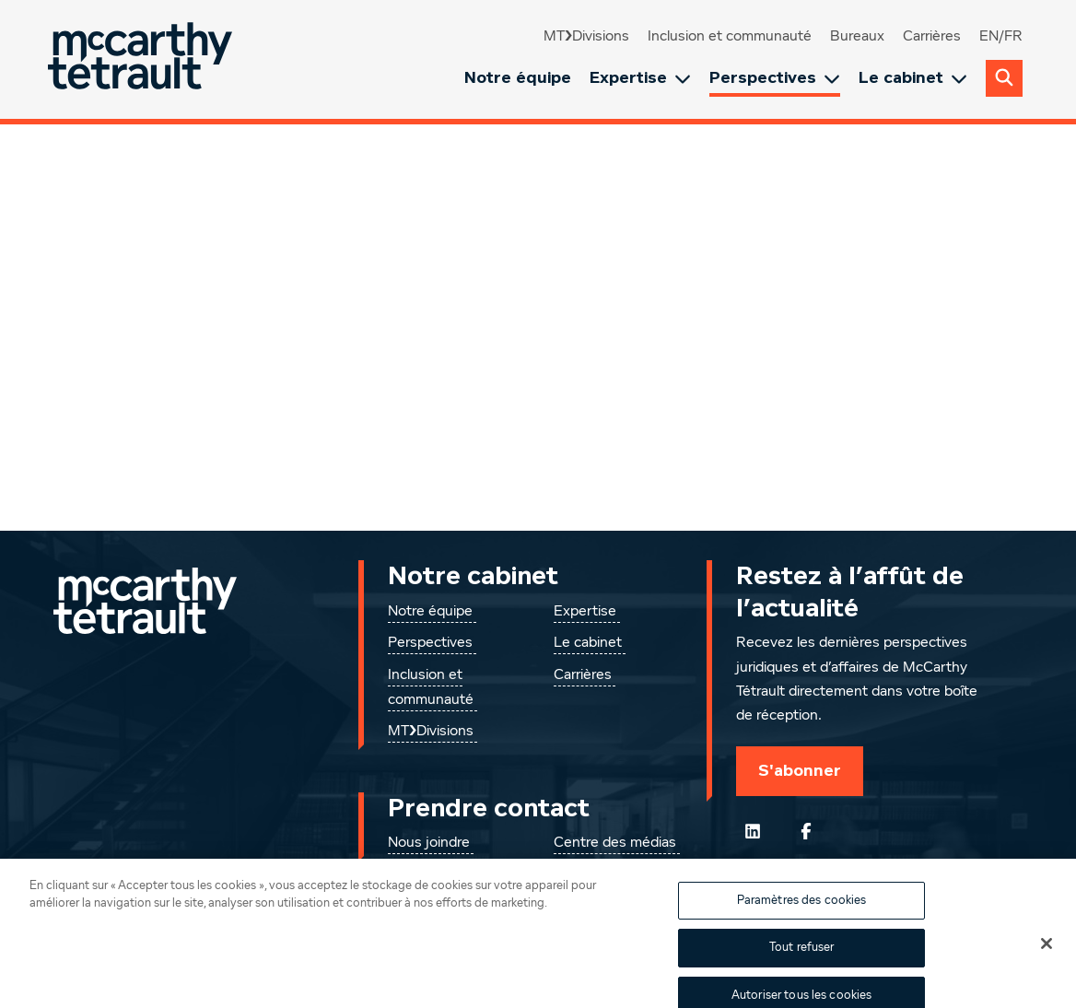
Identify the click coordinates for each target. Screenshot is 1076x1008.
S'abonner (799, 770)
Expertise (640, 77)
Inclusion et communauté (730, 36)
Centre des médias (615, 843)
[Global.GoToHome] (142, 59)
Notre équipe (517, 77)
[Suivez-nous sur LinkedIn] (752, 831)
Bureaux (857, 36)
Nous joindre (429, 843)
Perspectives (774, 77)
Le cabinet (913, 77)
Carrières (932, 36)
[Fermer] (1046, 955)
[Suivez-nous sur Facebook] (806, 831)
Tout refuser (802, 960)
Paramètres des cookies (802, 913)
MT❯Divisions (586, 36)
